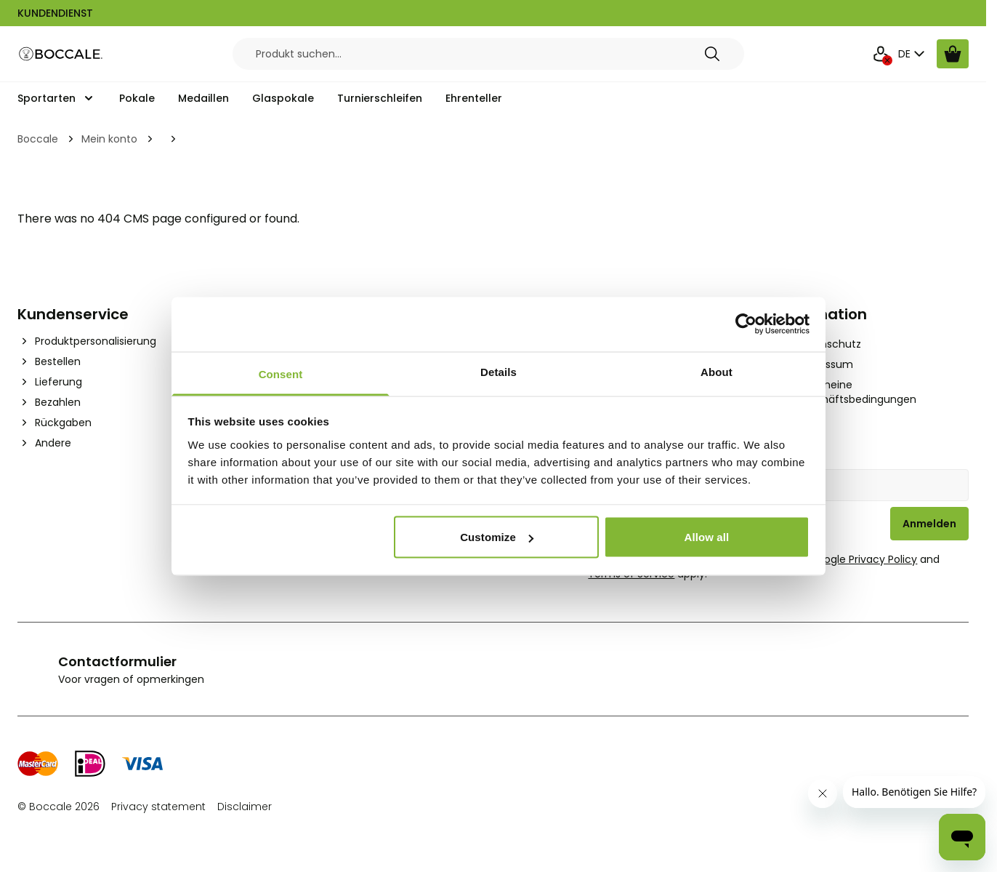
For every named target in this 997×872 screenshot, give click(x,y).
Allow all (707, 537)
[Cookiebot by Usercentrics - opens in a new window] (746, 324)
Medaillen (203, 98)
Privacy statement (158, 806)
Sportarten (46, 98)
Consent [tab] (281, 373)
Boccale (37, 139)
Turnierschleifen (379, 98)
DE (913, 54)
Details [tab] (498, 371)
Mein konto (109, 139)
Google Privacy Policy (863, 559)
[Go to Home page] (61, 54)
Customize (496, 537)
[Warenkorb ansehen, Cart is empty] (953, 53)
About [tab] (716, 371)
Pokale (137, 98)
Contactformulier (117, 661)
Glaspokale (283, 98)
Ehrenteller (473, 98)
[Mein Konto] (880, 54)
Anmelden (929, 523)
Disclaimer (244, 806)
